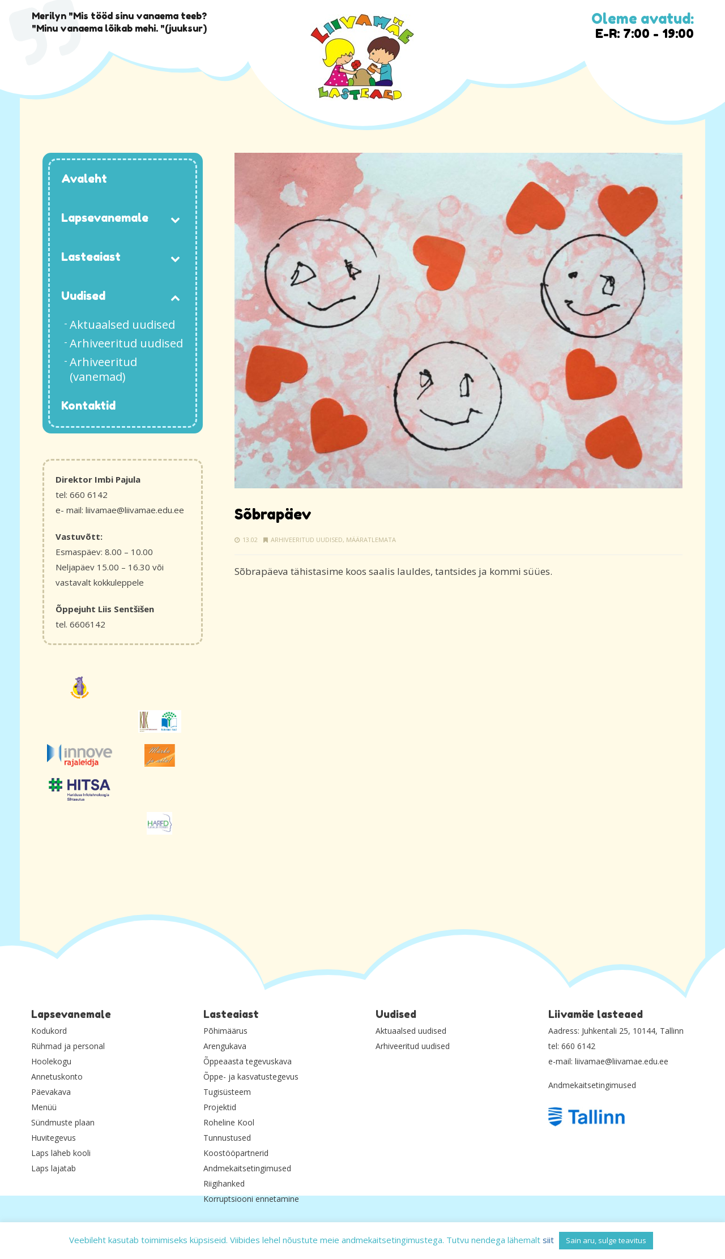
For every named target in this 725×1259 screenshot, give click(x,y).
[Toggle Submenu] (175, 218)
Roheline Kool (228, 1122)
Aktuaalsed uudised (411, 1030)
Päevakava (51, 1091)
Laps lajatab (53, 1168)
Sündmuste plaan (63, 1122)
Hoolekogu (51, 1061)
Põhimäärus (225, 1030)
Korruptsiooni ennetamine (251, 1198)
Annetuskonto (57, 1076)
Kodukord (49, 1030)
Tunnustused (227, 1137)
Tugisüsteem (227, 1091)
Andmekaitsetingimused (247, 1168)
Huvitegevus (53, 1137)
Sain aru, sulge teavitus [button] (606, 1240)
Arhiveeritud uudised (307, 539)
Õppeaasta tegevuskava (247, 1061)
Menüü (44, 1107)
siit (548, 1239)
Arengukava (224, 1046)
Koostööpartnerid (235, 1153)
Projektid (219, 1107)
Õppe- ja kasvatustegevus (250, 1076)
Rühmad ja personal (68, 1046)
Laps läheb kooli (61, 1153)
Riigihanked (224, 1183)
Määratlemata (371, 539)
